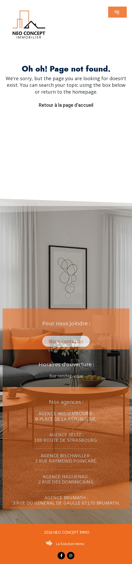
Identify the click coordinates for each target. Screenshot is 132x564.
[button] (117, 12)
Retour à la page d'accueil (66, 105)
